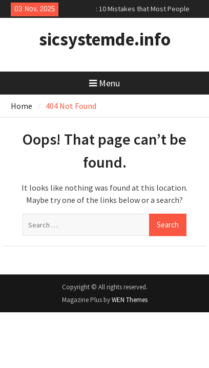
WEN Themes (130, 299)
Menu (104, 83)
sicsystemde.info (105, 39)
